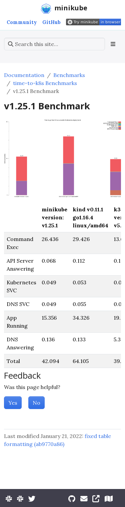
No (36, 402)
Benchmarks (69, 75)
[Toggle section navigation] (113, 44)
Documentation (24, 75)
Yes (12, 402)
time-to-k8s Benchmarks (45, 83)
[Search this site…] (54, 44)
